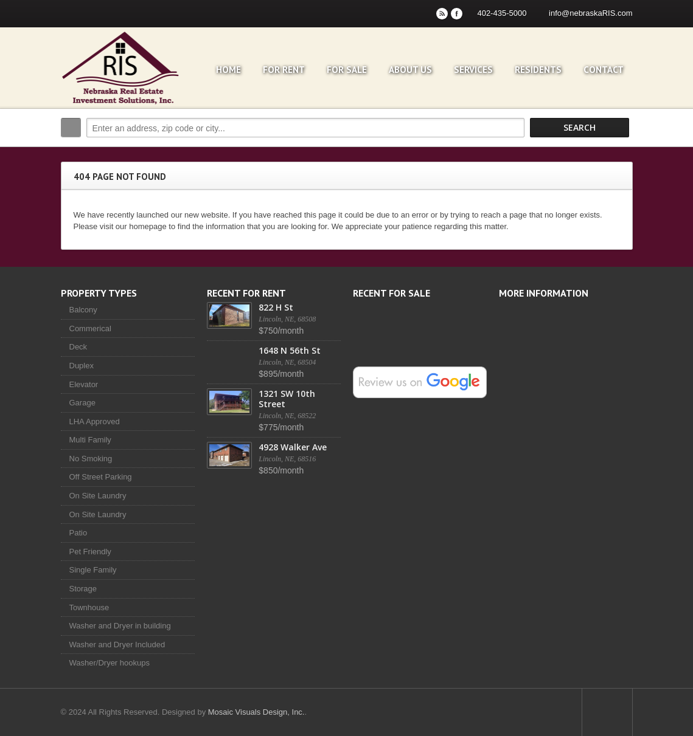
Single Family (93, 569)
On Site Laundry (98, 495)
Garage (82, 402)
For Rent (284, 69)
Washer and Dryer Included (117, 644)
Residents (538, 69)
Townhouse (89, 607)
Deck (78, 346)
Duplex (81, 365)
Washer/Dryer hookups (109, 662)
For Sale (347, 69)
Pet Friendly (90, 551)
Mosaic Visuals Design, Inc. (256, 712)
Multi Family (90, 439)
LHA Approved (94, 421)
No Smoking (91, 458)
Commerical (90, 328)
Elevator (84, 384)
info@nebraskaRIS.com (590, 13)
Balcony (83, 309)
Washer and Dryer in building (120, 625)
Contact (603, 69)
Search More (619, 153)
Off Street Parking (100, 476)
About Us (410, 69)
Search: (71, 127)
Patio (78, 532)
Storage (83, 588)
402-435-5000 (501, 13)
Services (473, 69)
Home (228, 69)
